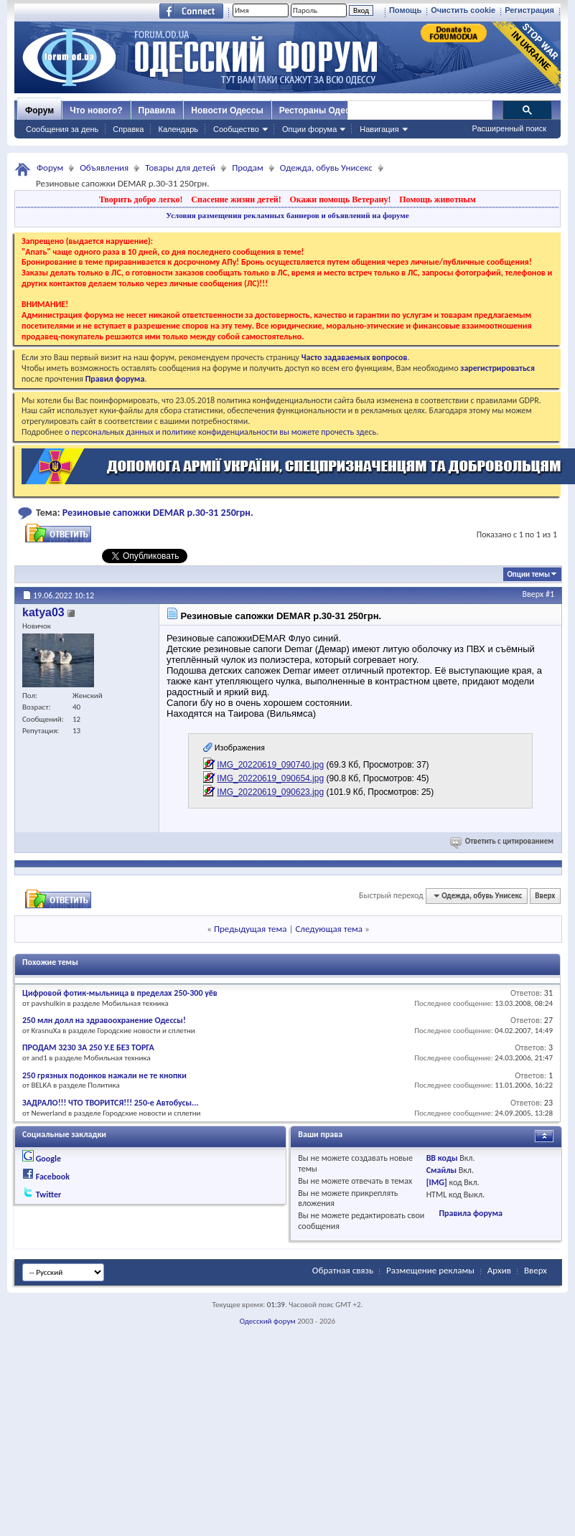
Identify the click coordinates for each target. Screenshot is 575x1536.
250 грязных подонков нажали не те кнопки (104, 1075)
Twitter (49, 1194)
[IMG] (436, 1182)
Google (48, 1159)
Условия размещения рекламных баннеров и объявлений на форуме (287, 215)
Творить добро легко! (141, 199)
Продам (247, 167)
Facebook (53, 1177)
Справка (128, 129)
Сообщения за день (62, 129)
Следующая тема (329, 928)
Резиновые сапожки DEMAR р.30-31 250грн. (157, 512)
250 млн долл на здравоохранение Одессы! (104, 1020)
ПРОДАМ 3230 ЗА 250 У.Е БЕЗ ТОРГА (88, 1047)
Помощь (405, 10)
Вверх (533, 594)
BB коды (442, 1158)
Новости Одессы (227, 110)
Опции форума (309, 129)
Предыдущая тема (250, 928)
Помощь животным (437, 199)
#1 (550, 594)
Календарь (178, 129)
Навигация (379, 129)
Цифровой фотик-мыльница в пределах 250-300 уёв (120, 993)
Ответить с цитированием (502, 841)
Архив (499, 1270)
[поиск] (419, 110)
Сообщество (236, 129)
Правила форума (470, 1213)
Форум (39, 110)
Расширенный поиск (509, 128)
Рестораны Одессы (321, 110)
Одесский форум (268, 1321)
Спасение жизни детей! (236, 199)
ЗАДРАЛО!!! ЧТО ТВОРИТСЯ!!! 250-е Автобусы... (110, 1103)
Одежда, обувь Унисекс (326, 167)
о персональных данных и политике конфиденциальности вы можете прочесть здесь (220, 432)
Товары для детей (180, 167)
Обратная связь (342, 1270)
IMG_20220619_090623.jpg (270, 792)
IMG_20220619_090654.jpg (270, 778)
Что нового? (96, 110)
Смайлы (441, 1170)
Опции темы (528, 574)
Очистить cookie (463, 10)
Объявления (104, 167)
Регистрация (529, 10)
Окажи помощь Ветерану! (340, 199)
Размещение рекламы (430, 1270)
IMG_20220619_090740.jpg (270, 765)
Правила (157, 110)
